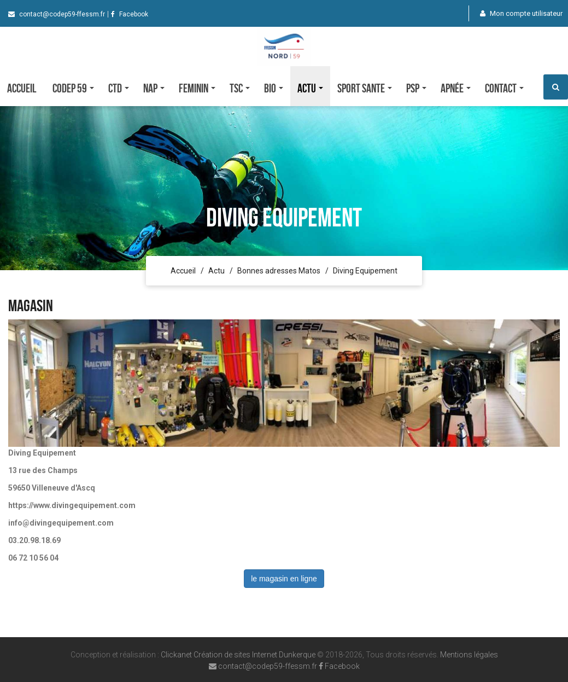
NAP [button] (154, 88)
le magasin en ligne (284, 578)
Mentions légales (469, 654)
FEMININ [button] (197, 88)
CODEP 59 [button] (73, 88)
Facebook (129, 14)
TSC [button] (240, 88)
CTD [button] (118, 88)
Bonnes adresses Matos (278, 270)
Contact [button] (504, 88)
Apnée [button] (456, 88)
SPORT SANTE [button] (364, 88)
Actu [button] (310, 88)
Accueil (21, 88)
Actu (216, 270)
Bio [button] (273, 88)
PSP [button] (416, 88)
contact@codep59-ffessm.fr (56, 14)
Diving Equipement (365, 270)
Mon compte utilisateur (521, 13)
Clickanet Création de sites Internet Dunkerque (238, 654)
